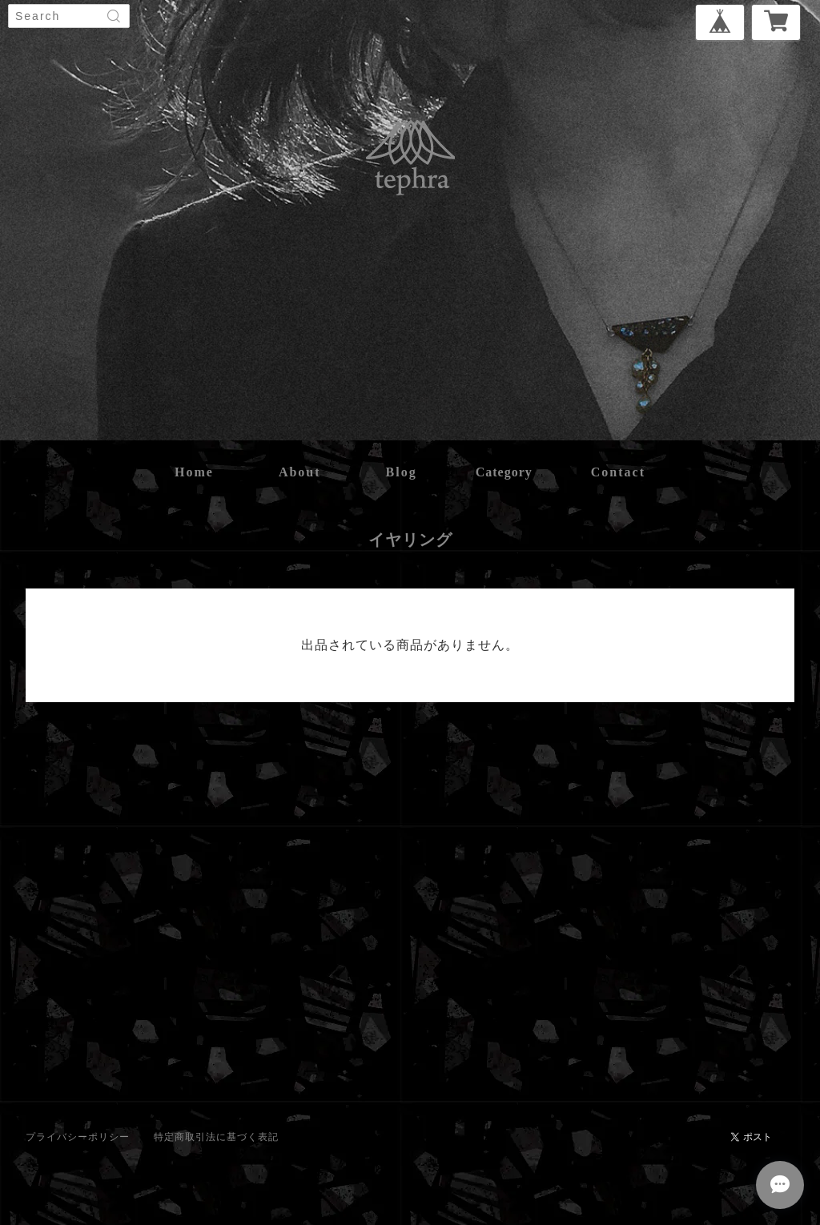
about (300, 472)
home (194, 472)
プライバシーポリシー (78, 1137)
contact (618, 472)
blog (401, 472)
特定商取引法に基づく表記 (216, 1137)
